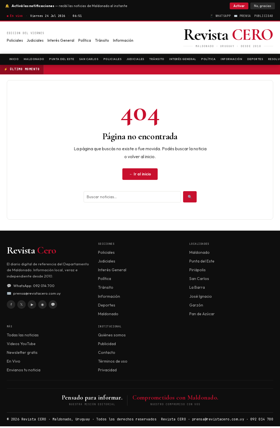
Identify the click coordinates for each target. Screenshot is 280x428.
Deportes (106, 306)
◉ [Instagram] (42, 306)
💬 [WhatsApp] (53, 306)
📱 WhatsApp (220, 16)
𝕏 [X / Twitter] (21, 306)
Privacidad (107, 371)
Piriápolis (197, 271)
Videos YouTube (21, 345)
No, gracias (261, 6)
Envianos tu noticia (23, 371)
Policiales (15, 40)
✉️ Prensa (242, 16)
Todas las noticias (23, 336)
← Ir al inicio (140, 175)
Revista (31, 252)
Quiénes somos (112, 336)
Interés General (60, 40)
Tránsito (102, 40)
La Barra (197, 289)
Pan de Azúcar (202, 315)
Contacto (106, 354)
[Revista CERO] (228, 37)
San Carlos (106, 60)
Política (84, 40)
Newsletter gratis (22, 354)
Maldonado (40, 60)
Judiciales (35, 40)
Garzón (196, 306)
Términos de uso (112, 362)
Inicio (15, 60)
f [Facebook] (11, 306)
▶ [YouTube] (32, 306)
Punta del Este (73, 60)
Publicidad (263, 16)
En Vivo (13, 362)
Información (123, 40)
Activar (237, 6)
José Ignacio (200, 297)
